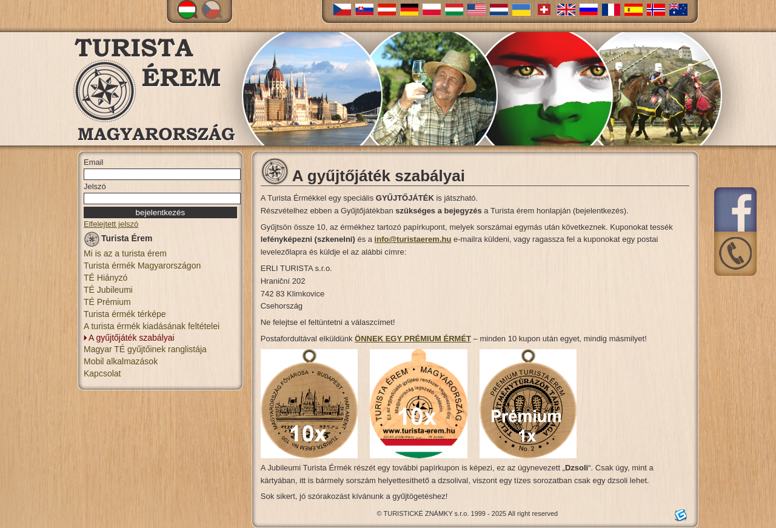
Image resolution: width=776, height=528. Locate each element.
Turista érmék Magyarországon (142, 265)
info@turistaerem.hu (413, 239)
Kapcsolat (102, 373)
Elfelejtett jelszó (111, 224)
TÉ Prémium (107, 302)
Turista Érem (118, 240)
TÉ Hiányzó (105, 277)
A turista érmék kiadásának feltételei (151, 326)
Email (94, 162)
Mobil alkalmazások (121, 361)
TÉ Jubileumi (108, 290)
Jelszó (95, 186)
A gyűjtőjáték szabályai (132, 338)
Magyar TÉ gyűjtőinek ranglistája (145, 349)
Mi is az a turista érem (125, 253)
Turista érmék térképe (125, 314)
